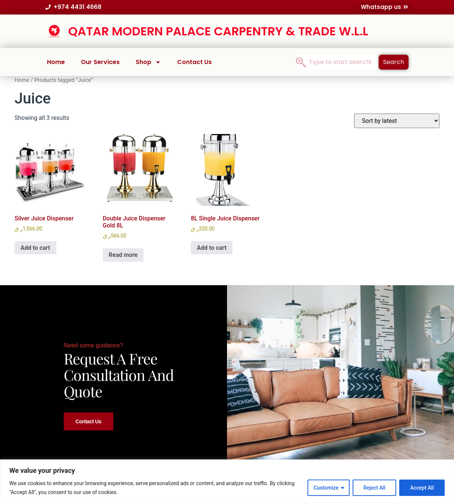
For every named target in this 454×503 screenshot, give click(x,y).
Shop (148, 62)
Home (56, 62)
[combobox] (337, 62)
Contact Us (194, 62)
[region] (227, 481)
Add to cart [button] (35, 247)
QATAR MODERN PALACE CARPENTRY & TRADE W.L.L (218, 31)
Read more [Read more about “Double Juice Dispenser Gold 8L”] (123, 254)
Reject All (374, 488)
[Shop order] (396, 121)
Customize (325, 488)
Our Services (100, 62)
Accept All (422, 488)
